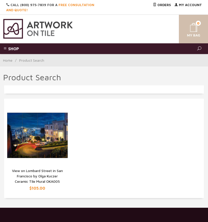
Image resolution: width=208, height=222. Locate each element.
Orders (162, 5)
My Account (188, 5)
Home (8, 60)
